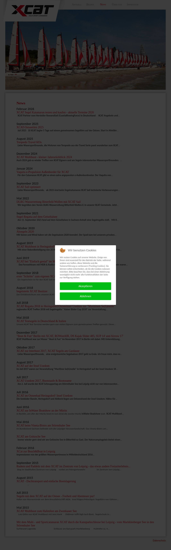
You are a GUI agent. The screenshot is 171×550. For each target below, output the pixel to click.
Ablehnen (85, 296)
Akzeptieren (85, 286)
